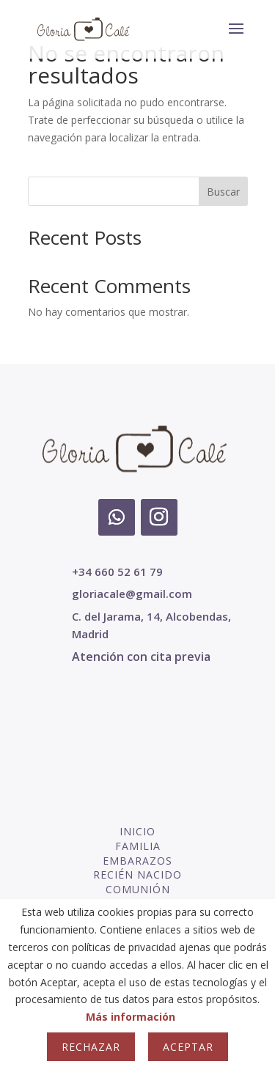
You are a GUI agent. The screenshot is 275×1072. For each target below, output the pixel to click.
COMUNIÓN (138, 889)
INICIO (137, 831)
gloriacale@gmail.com (132, 593)
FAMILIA (138, 846)
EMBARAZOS (137, 861)
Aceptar (188, 1047)
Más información (130, 1017)
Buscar (223, 192)
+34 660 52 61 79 (117, 571)
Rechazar (91, 1047)
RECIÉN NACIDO (137, 874)
